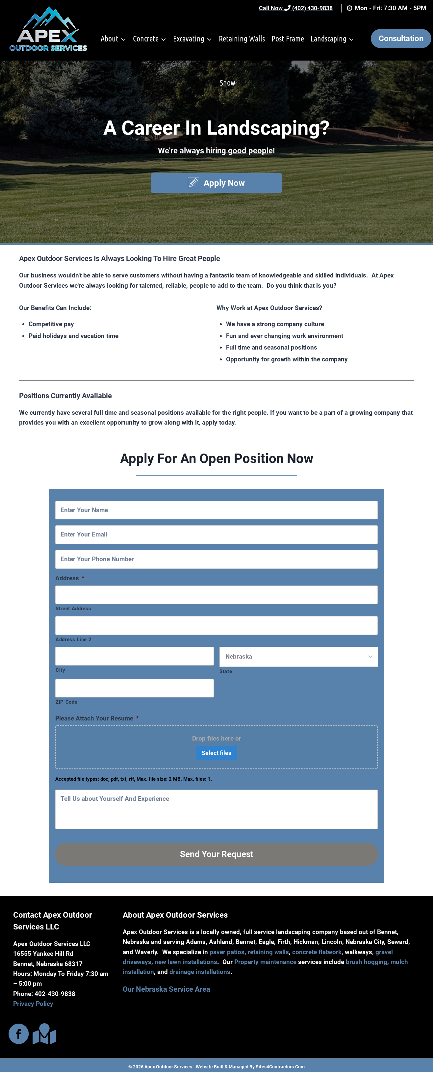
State (225, 671)
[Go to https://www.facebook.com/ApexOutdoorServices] (18, 1031)
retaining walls (268, 949)
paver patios (227, 949)
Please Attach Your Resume (97, 718)
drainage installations (199, 969)
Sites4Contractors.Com (280, 1063)
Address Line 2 (73, 639)
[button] (216, 183)
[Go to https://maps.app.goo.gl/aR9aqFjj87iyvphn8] (43, 1031)
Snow (227, 82)
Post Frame (287, 38)
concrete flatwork (317, 949)
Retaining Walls (242, 38)
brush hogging (366, 959)
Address (70, 578)
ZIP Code (66, 702)
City (60, 670)
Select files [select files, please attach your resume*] (216, 752)
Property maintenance (265, 959)
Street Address (73, 609)
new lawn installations (186, 959)
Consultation (401, 38)
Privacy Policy (33, 1001)
